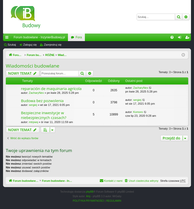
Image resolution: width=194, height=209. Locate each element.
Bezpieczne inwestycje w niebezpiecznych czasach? (43, 115)
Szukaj (12, 44)
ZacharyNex (36, 92)
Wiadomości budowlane (32, 66)
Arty (88, 196)
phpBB (90, 192)
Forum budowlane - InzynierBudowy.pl (39, 37)
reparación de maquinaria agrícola (51, 88)
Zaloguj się (30, 44)
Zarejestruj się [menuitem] (188, 38)
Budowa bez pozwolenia (42, 100)
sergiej (33, 104)
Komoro (138, 111)
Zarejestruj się (52, 44)
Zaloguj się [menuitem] (180, 38)
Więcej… (8, 38)
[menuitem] (172, 37)
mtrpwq (33, 122)
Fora (79, 37)
